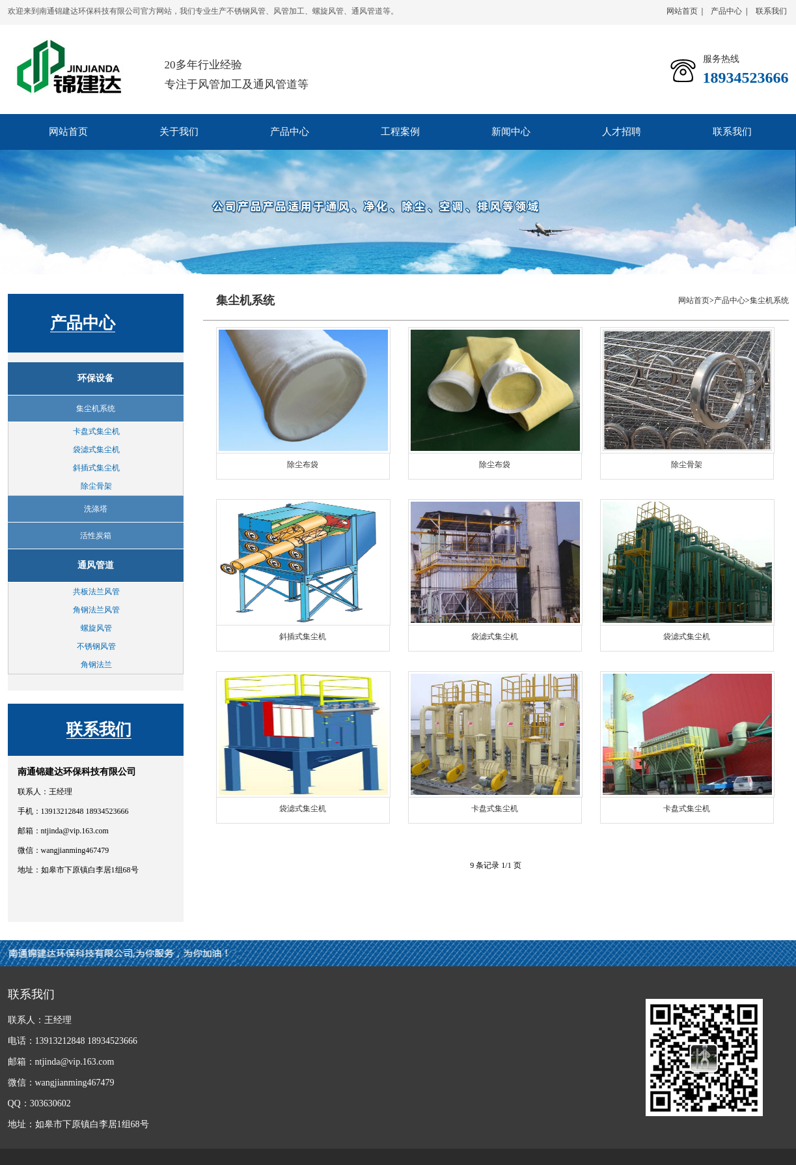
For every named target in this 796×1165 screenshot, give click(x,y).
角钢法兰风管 (96, 609)
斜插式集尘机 (96, 467)
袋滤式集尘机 (96, 449)
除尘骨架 (96, 486)
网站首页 (682, 11)
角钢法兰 (96, 664)
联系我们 (771, 11)
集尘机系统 (769, 300)
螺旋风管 (96, 628)
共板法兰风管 (96, 591)
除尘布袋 (302, 464)
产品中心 (726, 11)
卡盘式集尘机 (96, 431)
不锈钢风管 (96, 646)
